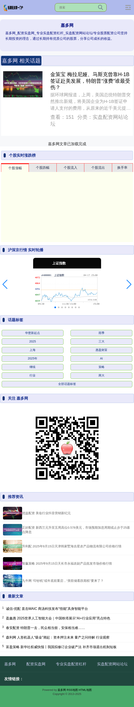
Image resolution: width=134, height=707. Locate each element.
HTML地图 (85, 689)
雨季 (101, 333)
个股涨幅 (15, 168)
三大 (101, 341)
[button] (5, 284)
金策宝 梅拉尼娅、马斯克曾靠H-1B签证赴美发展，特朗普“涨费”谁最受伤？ (90, 81)
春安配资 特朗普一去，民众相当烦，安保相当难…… (45, 628)
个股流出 (98, 167)
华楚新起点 (32, 333)
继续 (32, 367)
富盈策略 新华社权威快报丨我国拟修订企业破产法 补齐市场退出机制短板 (61, 647)
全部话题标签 (67, 384)
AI (101, 358)
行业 (32, 375)
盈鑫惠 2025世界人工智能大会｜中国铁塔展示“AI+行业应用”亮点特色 (58, 618)
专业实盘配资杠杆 (71, 664)
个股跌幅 (42, 167)
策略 (101, 367)
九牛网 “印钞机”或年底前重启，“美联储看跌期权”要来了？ (63, 580)
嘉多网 (10, 664)
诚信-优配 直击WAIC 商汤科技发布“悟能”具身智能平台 (47, 608)
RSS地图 (72, 689)
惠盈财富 (101, 350)
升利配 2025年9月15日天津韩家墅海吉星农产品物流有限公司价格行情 (71, 546)
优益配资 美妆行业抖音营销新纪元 (46, 513)
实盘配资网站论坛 (112, 664)
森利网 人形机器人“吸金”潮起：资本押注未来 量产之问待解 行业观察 (58, 637)
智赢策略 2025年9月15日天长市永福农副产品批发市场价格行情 (67, 563)
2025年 (32, 358)
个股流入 (70, 167)
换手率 (122, 167)
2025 (32, 341)
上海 (32, 350)
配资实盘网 (35, 664)
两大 (101, 375)
